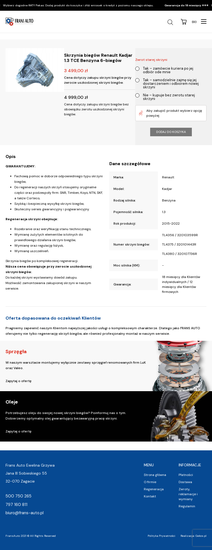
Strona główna (155, 475)
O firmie (150, 482)
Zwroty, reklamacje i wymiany (188, 494)
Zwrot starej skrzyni (151, 60)
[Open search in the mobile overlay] (171, 22)
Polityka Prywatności (161, 536)
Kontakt (150, 496)
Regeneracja (154, 489)
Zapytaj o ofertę (18, 381)
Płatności (186, 475)
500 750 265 (18, 496)
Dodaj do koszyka (171, 132)
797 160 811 (16, 504)
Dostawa (185, 482)
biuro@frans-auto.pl (25, 513)
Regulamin (187, 506)
